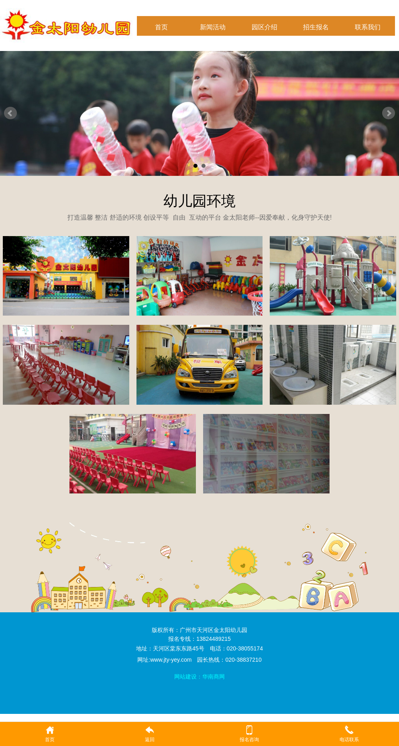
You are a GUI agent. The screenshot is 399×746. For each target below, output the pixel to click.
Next (388, 113)
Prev (10, 113)
